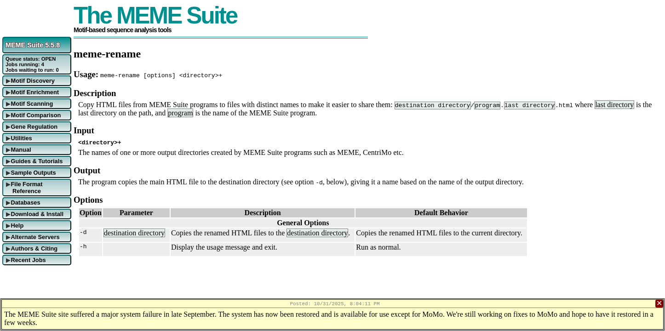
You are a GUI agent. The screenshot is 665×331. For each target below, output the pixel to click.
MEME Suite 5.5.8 (33, 45)
